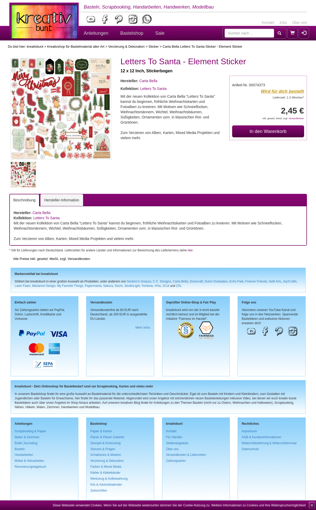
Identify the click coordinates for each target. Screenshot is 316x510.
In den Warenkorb (267, 131)
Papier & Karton (101, 431)
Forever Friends (256, 281)
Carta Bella (148, 81)
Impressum (249, 431)
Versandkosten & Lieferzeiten (186, 455)
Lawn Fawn (23, 286)
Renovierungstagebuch (30, 467)
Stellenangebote (177, 443)
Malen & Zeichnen (27, 437)
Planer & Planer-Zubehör (107, 437)
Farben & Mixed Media (105, 467)
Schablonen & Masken (105, 455)
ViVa (158, 286)
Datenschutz (250, 449)
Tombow (147, 286)
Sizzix (119, 286)
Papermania (93, 286)
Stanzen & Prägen (102, 449)
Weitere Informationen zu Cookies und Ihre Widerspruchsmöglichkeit (258, 505)
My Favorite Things (70, 286)
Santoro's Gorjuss (139, 281)
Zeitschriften (98, 490)
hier (190, 250)
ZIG (178, 286)
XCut (165, 286)
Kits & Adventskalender (106, 484)
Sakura (108, 286)
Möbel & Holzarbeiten (29, 461)
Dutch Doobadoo (215, 281)
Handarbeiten (24, 455)
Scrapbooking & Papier (30, 431)
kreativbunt (35, 46)
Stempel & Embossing (105, 443)
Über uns (299, 22)
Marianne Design (43, 286)
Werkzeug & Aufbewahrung (109, 478)
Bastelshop (131, 33)
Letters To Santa (153, 89)
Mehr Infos (142, 327)
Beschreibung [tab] (24, 200)
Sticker (154, 46)
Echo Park (236, 281)
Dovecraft (196, 281)
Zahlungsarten (176, 461)
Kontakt (268, 22)
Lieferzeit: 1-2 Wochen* (288, 97)
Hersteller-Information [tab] (61, 200)
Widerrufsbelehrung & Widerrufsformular (269, 443)
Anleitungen (96, 33)
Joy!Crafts (290, 281)
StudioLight (132, 286)
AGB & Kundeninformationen (261, 437)
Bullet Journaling (26, 443)
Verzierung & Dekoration (126, 46)
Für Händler (174, 437)
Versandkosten (296, 118)
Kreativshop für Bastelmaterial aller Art (75, 46)
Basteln (20, 449)
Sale (160, 33)
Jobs (283, 22)
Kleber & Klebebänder (105, 472)
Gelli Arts (275, 281)
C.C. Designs (162, 281)
